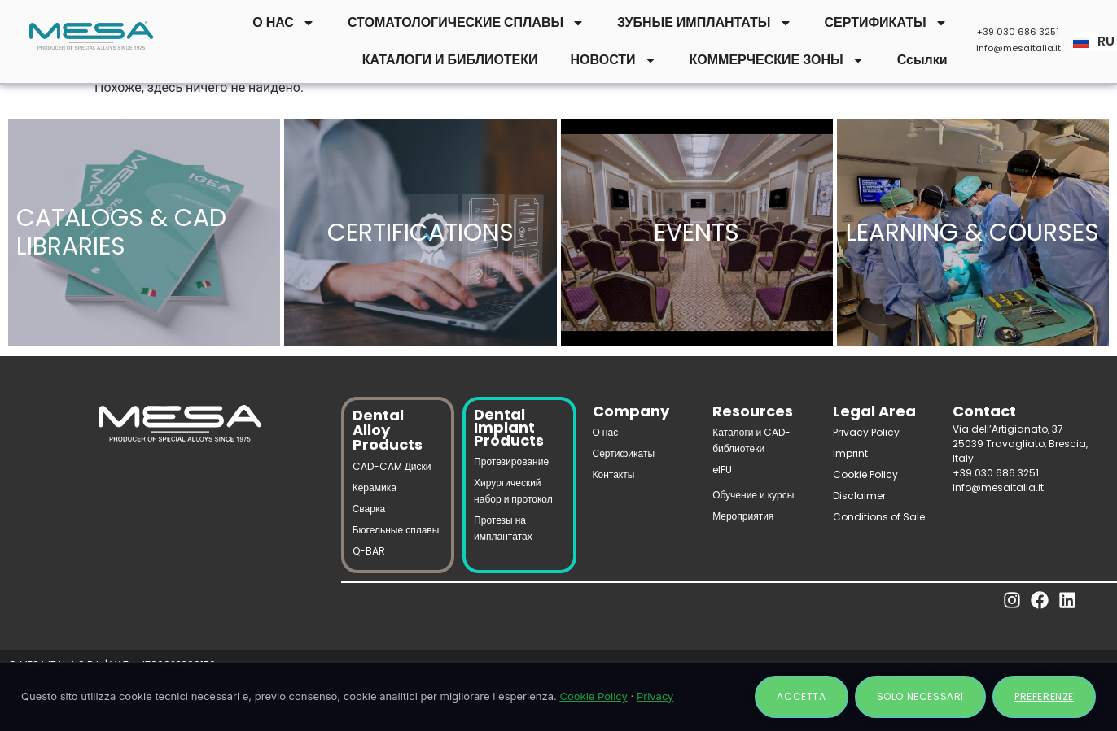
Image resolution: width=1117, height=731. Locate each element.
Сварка (369, 509)
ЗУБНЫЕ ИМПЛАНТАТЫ (704, 22)
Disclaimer (859, 496)
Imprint (850, 453)
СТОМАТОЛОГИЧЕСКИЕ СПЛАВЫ (466, 22)
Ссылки (922, 59)
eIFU (722, 469)
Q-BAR (369, 551)
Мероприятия (742, 516)
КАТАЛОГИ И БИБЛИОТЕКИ (450, 59)
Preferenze (1044, 696)
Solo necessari (920, 696)
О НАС (283, 22)
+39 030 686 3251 (1018, 31)
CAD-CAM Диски (392, 466)
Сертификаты (624, 453)
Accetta (801, 696)
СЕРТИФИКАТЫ (886, 22)
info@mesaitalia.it (1018, 47)
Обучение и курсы (753, 495)
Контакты (614, 474)
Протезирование (511, 461)
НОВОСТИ (614, 60)
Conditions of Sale (879, 517)
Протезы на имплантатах (503, 528)
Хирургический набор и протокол (513, 491)
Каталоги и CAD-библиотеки (751, 440)
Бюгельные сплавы (396, 530)
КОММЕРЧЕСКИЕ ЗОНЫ (777, 60)
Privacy (655, 696)
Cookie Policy (865, 474)
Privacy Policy (866, 432)
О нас (606, 432)
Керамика (374, 487)
